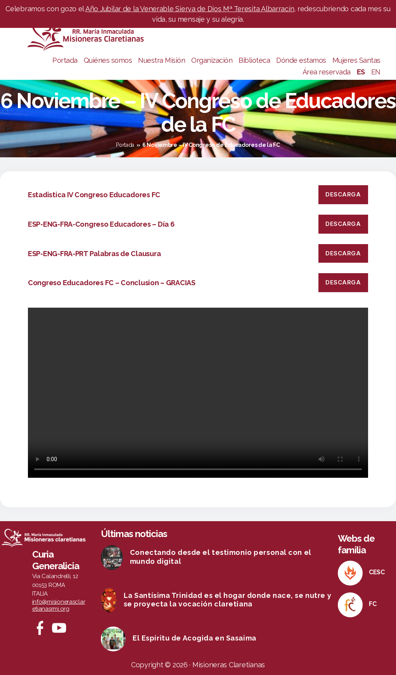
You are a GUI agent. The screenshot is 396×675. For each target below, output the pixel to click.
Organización (211, 60)
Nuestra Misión (161, 60)
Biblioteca (254, 60)
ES (361, 72)
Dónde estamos (301, 60)
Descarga (343, 194)
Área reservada (327, 72)
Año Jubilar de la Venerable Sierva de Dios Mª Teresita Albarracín (189, 9)
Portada (65, 60)
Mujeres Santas (356, 60)
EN (375, 72)
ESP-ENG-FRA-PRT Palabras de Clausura (94, 254)
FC (372, 604)
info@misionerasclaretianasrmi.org (58, 605)
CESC (377, 572)
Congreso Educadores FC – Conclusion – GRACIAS (111, 283)
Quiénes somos (108, 60)
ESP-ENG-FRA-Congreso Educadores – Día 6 (101, 224)
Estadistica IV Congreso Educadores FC (94, 195)
